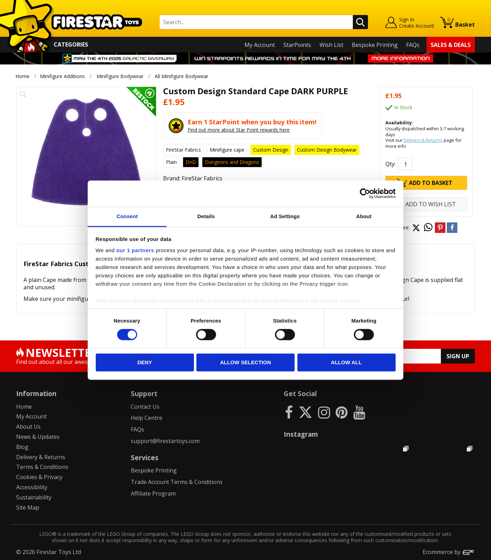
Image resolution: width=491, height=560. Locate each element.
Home (22, 76)
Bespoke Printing (375, 45)
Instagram (301, 434)
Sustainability (34, 497)
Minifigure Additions (62, 76)
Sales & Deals (451, 45)
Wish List (331, 45)
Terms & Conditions (42, 467)
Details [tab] (206, 216)
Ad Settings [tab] (285, 216)
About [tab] (364, 216)
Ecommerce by (449, 552)
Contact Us (145, 406)
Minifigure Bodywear (119, 76)
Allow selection (245, 363)
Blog (22, 447)
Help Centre (146, 418)
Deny (144, 363)
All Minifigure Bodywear (182, 76)
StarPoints (297, 45)
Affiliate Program (153, 493)
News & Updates (38, 437)
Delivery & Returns (423, 140)
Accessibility (31, 487)
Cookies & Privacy (39, 477)
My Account (259, 45)
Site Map (27, 507)
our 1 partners (135, 250)
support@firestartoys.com (165, 441)
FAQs (412, 45)
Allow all (346, 363)
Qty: (390, 164)
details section (340, 301)
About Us (28, 426)
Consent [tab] (127, 216)
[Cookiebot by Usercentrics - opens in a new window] (365, 193)
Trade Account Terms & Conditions (177, 482)
